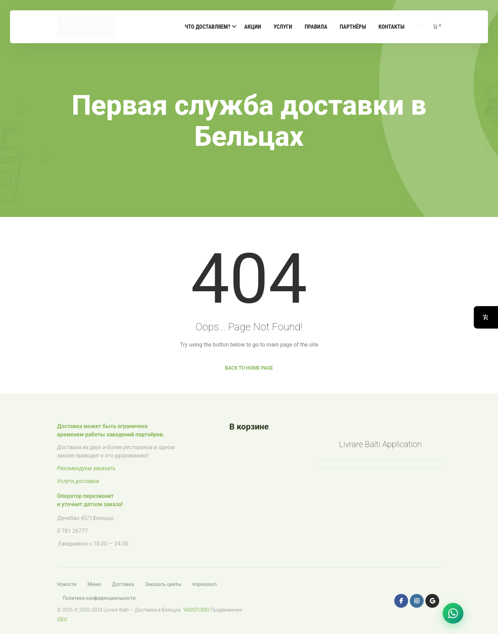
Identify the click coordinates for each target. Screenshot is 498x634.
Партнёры (353, 26)
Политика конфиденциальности (99, 598)
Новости (66, 584)
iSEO (62, 619)
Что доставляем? (207, 26)
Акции (252, 26)
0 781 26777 (72, 531)
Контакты (391, 26)
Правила (316, 26)
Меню (94, 584)
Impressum (204, 584)
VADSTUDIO (196, 610)
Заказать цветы (163, 584)
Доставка (123, 584)
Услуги (283, 26)
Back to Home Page (249, 368)
